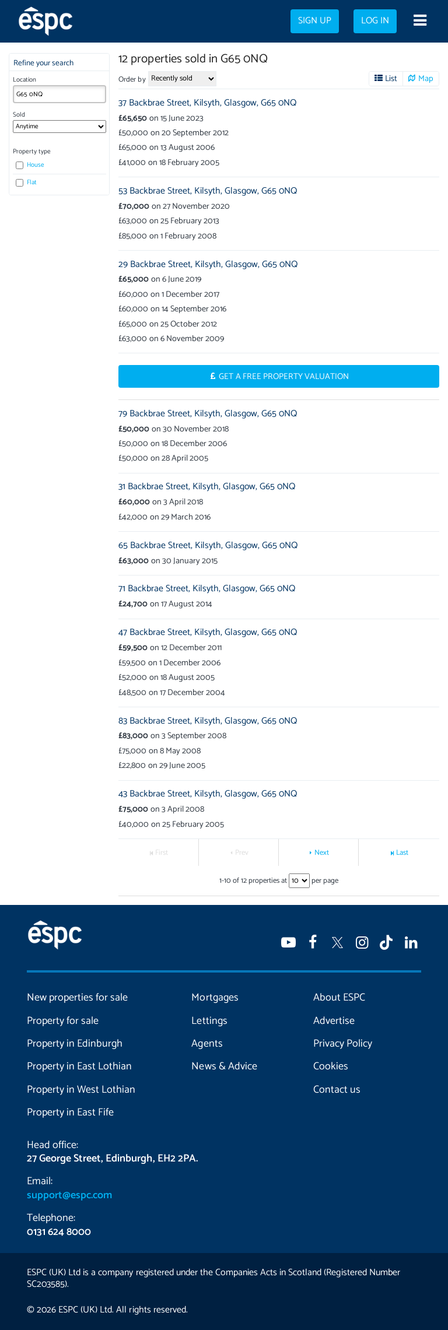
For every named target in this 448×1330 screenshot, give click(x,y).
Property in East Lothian (79, 1066)
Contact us (336, 1090)
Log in (375, 21)
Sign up (314, 21)
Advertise (334, 1021)
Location (24, 80)
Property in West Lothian (81, 1090)
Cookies (330, 1066)
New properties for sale (77, 997)
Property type (32, 151)
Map (425, 79)
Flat (26, 182)
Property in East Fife (70, 1112)
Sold (19, 115)
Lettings (209, 1021)
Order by (131, 79)
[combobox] (59, 94)
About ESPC (339, 997)
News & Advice (224, 1066)
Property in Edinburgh (75, 1043)
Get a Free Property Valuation (284, 377)
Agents (206, 1043)
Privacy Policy (342, 1043)
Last (402, 853)
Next (321, 853)
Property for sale (63, 1021)
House (30, 165)
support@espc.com (69, 1195)
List (391, 79)
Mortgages (214, 997)
